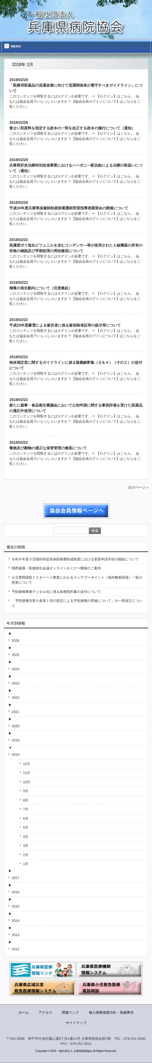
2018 (15, 755)
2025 (15, 655)
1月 (25, 864)
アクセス (45, 1012)
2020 (15, 726)
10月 (26, 782)
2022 (15, 698)
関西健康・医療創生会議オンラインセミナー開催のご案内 (56, 568)
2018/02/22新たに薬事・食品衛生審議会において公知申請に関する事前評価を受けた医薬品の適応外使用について (75, 405)
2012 (15, 949)
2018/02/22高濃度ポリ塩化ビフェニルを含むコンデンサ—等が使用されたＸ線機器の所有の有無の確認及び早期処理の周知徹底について (75, 245)
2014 (15, 921)
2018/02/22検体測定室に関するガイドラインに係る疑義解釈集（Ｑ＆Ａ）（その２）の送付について (75, 362)
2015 (15, 906)
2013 (15, 935)
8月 (25, 800)
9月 (25, 791)
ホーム (24, 1012)
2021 (15, 712)
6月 (25, 818)
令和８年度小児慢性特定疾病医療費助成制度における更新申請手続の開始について (75, 559)
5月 (25, 827)
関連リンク (70, 1012)
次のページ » (138, 487)
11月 (26, 773)
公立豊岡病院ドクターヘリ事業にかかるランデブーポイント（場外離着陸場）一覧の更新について (77, 580)
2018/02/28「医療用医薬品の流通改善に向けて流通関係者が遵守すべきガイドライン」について (75, 85)
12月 (26, 764)
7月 (25, 809)
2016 (15, 892)
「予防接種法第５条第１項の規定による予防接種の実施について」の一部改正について (77, 603)
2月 (25, 855)
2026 (15, 640)
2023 (15, 683)
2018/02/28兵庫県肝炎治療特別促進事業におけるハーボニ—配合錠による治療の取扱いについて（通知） (75, 165)
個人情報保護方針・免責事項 (111, 1012)
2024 (15, 669)
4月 (25, 837)
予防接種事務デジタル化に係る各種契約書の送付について (56, 592)
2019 (15, 740)
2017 (15, 878)
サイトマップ (76, 1023)
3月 (25, 846)
